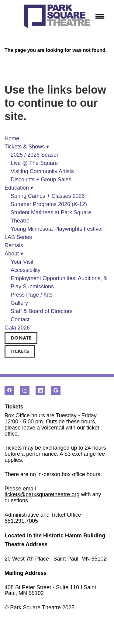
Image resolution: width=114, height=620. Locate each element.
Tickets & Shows (27, 147)
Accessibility (25, 270)
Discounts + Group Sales (41, 179)
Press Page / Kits (32, 295)
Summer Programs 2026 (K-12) (49, 204)
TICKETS (20, 351)
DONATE (21, 338)
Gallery (19, 303)
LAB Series (18, 237)
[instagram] (24, 390)
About (14, 254)
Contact (20, 319)
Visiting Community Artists (42, 171)
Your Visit (22, 262)
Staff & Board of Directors (42, 311)
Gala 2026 (17, 328)
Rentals (14, 245)
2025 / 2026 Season (35, 155)
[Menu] (100, 16)
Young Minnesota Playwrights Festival (57, 229)
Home (12, 138)
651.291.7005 (21, 521)
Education (19, 188)
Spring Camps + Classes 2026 (48, 196)
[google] (55, 390)
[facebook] (9, 390)
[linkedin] (40, 390)
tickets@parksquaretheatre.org (42, 494)
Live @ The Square (34, 163)
